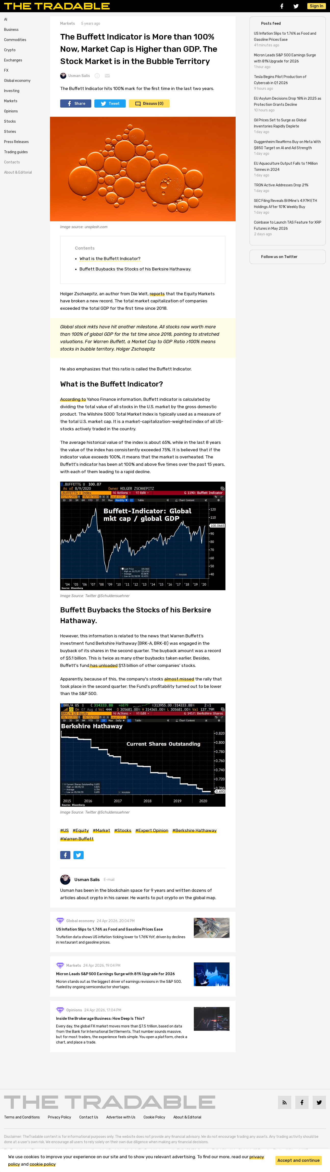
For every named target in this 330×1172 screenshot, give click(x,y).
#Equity (81, 830)
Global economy (17, 81)
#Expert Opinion (151, 830)
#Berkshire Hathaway (194, 830)
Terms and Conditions (22, 1117)
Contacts (12, 162)
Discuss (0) (153, 103)
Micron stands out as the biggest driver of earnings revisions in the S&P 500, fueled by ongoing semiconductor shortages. (119, 984)
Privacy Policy (59, 1117)
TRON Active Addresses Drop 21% (281, 185)
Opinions (11, 111)
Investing (11, 91)
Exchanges (13, 60)
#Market (101, 830)
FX (6, 70)
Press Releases (16, 142)
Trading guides (16, 152)
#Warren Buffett (77, 838)
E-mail (109, 880)
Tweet (114, 103)
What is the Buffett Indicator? (110, 258)
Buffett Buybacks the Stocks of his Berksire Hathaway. (135, 269)
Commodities (15, 40)
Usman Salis (75, 76)
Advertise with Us (120, 1117)
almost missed (179, 678)
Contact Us (88, 1117)
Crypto (10, 50)
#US (64, 830)
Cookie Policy (154, 1117)
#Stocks (122, 830)
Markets (10, 101)
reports (157, 293)
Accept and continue (298, 1160)
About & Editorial (18, 172)
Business (11, 30)
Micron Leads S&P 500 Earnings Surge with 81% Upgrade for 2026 (115, 974)
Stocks (10, 121)
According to (73, 399)
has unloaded (103, 665)
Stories (10, 132)
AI (5, 19)
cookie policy (43, 1164)
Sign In (316, 6)
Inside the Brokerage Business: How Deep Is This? (100, 1018)
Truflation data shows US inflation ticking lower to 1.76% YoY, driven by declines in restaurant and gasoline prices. (120, 940)
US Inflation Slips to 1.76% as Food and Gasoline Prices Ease (109, 929)
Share (79, 103)
